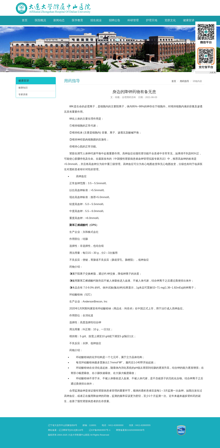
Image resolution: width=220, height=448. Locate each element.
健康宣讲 (23, 80)
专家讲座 (23, 94)
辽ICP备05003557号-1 (99, 430)
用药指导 (184, 81)
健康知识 (23, 87)
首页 (173, 81)
